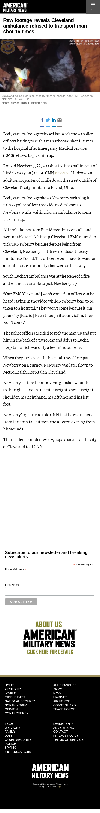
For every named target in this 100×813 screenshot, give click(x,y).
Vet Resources (18, 751)
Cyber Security (18, 739)
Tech (9, 723)
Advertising (63, 727)
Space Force (64, 709)
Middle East (15, 697)
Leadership (63, 723)
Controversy (16, 713)
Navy (57, 693)
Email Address (16, 569)
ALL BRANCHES (65, 685)
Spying (10, 747)
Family (10, 731)
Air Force (61, 701)
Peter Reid (39, 103)
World (10, 693)
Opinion (11, 709)
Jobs (9, 735)
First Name (12, 585)
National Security (20, 701)
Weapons (13, 727)
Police (10, 743)
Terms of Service (68, 739)
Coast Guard (64, 705)
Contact (60, 731)
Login (59, 786)
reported (62, 172)
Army (57, 689)
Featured (13, 689)
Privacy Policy (66, 735)
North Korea (16, 705)
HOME (9, 685)
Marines (60, 697)
